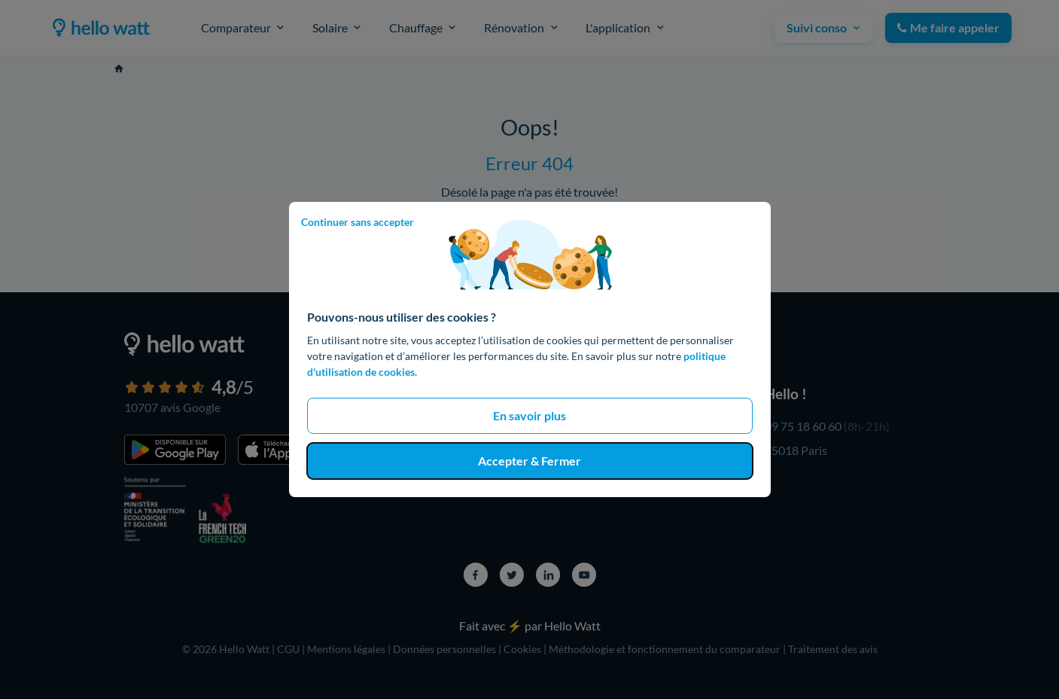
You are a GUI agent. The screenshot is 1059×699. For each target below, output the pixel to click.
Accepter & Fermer (529, 460)
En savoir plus (529, 415)
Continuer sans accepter (357, 221)
